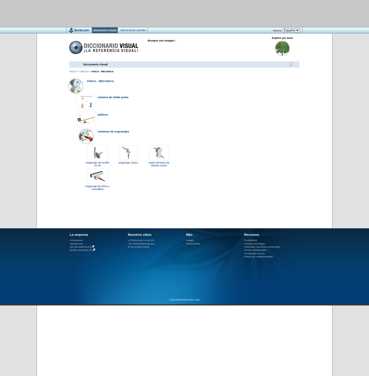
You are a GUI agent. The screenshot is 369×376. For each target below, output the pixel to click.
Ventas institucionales (255, 250)
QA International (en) (80, 247)
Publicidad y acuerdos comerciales (262, 247)
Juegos (190, 240)
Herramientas (193, 243)
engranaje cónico (128, 162)
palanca (103, 114)
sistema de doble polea (113, 97)
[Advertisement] (167, 13)
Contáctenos (250, 240)
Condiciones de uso (254, 253)
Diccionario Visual (95, 64)
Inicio (73, 71)
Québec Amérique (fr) (81, 250)
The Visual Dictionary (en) (141, 243)
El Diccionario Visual (138, 247)
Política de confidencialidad (258, 256)
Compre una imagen (254, 243)
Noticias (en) (76, 243)
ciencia (84, 71)
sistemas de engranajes (113, 131)
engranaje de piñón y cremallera (98, 188)
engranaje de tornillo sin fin (97, 164)
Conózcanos (76, 240)
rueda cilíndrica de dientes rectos (159, 164)
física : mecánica (100, 81)
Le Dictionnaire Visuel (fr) (141, 240)
